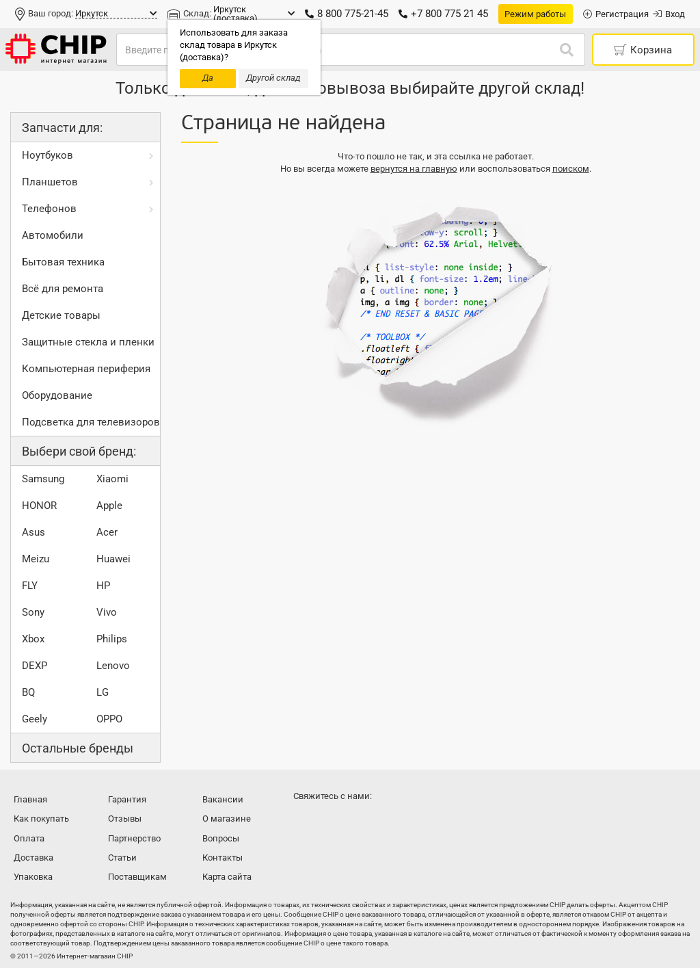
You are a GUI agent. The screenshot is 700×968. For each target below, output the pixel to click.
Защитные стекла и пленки (88, 342)
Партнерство (134, 838)
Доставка (33, 857)
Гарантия (127, 799)
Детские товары (61, 315)
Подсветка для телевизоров (91, 422)
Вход (669, 14)
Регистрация (616, 14)
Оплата (29, 838)
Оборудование (57, 395)
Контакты (222, 857)
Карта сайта (227, 877)
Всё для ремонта (62, 289)
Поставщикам (137, 877)
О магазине (226, 818)
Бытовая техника (63, 262)
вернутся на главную (414, 168)
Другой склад (273, 78)
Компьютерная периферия (86, 369)
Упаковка (33, 877)
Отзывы (125, 818)
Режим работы (535, 14)
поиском (570, 168)
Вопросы (220, 838)
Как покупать (41, 818)
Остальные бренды (77, 748)
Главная (30, 799)
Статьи (122, 857)
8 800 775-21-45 (346, 14)
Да (207, 78)
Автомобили (52, 235)
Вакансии (222, 799)
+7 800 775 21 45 (443, 14)
